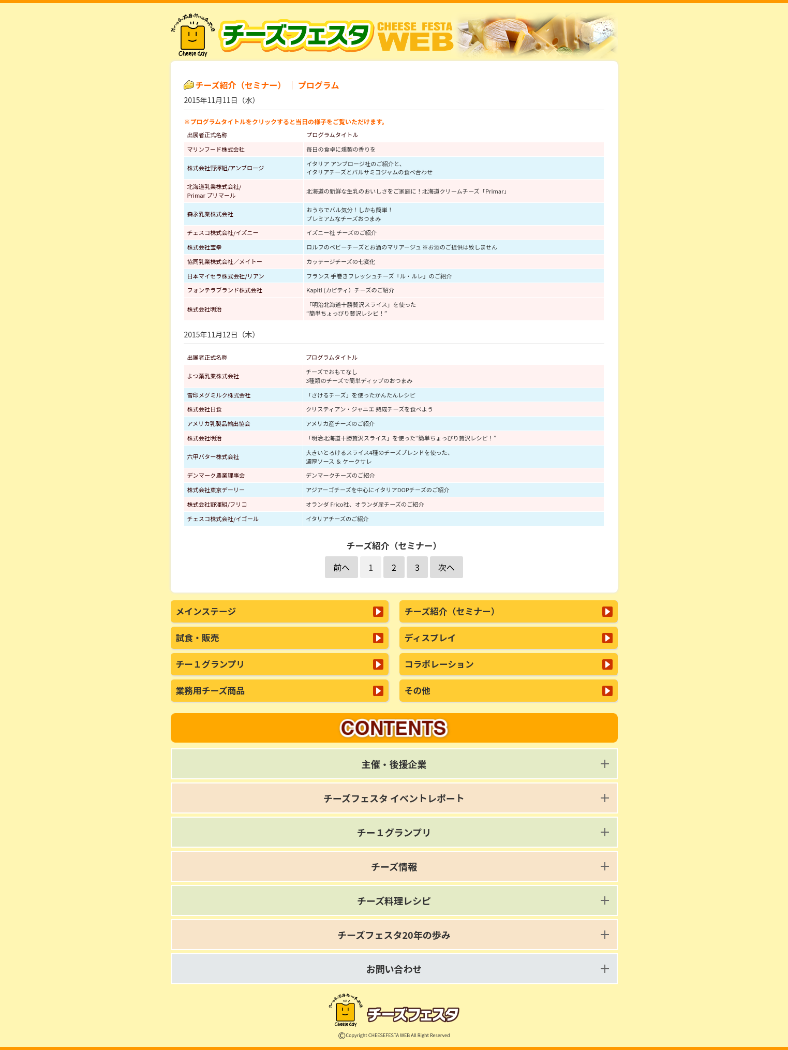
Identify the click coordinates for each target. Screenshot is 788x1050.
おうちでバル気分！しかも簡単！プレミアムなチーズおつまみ (349, 214)
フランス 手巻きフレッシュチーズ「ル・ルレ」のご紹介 (379, 276)
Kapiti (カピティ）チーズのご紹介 (350, 290)
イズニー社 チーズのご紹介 (341, 232)
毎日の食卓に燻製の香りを (341, 149)
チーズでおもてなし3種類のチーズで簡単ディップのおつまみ (359, 375)
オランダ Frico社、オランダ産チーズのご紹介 (365, 504)
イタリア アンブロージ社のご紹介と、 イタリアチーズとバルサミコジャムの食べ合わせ (369, 167)
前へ (341, 567)
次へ (446, 567)
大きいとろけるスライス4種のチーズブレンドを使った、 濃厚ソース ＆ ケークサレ (379, 456)
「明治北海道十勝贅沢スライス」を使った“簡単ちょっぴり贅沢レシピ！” (361, 308)
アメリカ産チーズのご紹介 (340, 423)
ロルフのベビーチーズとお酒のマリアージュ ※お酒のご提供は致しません (401, 247)
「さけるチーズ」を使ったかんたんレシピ (360, 395)
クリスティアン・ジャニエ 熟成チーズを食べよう (369, 409)
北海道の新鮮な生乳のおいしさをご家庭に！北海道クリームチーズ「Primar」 (408, 191)
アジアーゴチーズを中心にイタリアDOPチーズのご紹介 (378, 489)
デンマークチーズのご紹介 (340, 475)
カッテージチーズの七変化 (340, 261)
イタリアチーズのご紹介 (337, 518)
